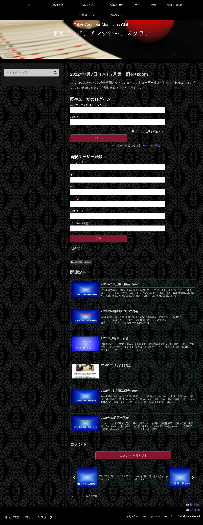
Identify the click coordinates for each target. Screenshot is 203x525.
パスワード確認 (80, 223)
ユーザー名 (77, 162)
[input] (31, 72)
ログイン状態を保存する (149, 131)
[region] (101, 39)
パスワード (76, 117)
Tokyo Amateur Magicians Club (101, 24)
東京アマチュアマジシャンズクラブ (102, 33)
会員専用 (76, 262)
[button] (55, 73)
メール (75, 199)
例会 (88, 262)
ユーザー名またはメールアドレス (90, 104)
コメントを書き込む (134, 459)
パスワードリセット (153, 145)
